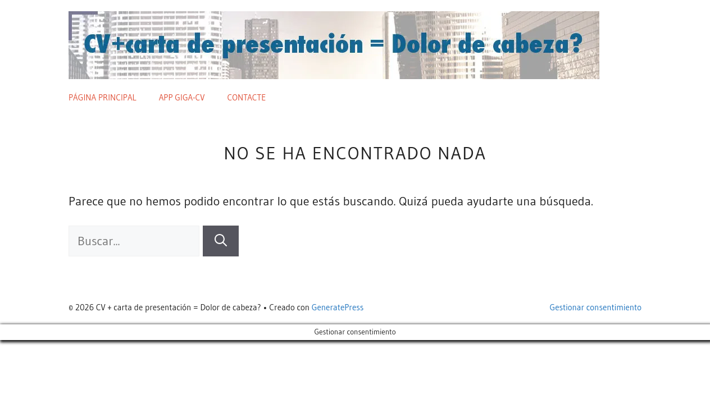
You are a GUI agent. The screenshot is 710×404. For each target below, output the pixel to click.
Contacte (246, 97)
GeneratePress (338, 307)
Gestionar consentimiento (595, 307)
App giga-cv (182, 97)
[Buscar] (221, 241)
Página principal (102, 97)
